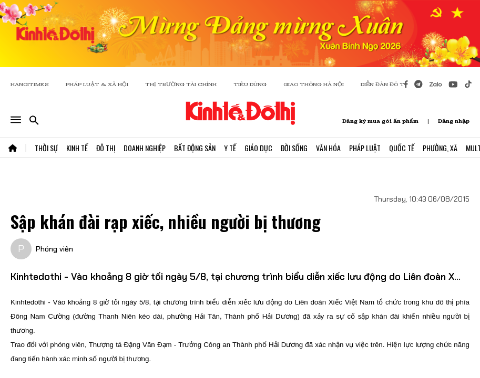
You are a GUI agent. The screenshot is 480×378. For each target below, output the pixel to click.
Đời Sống (294, 147)
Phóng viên (54, 249)
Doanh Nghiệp (145, 147)
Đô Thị (105, 147)
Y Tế (230, 147)
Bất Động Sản (195, 147)
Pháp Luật (365, 147)
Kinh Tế (77, 147)
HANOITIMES (30, 84)
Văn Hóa (328, 147)
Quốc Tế (401, 147)
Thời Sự (46, 147)
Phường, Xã (440, 147)
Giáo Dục (258, 147)
